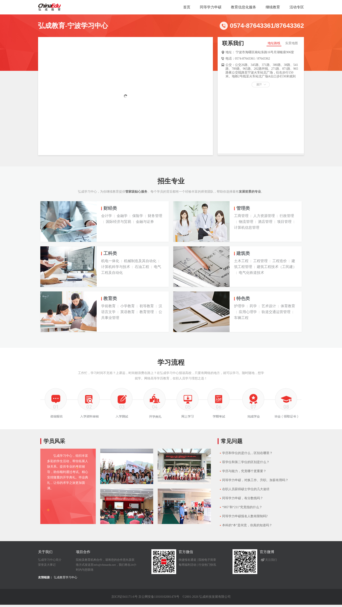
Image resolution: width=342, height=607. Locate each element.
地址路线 (274, 43)
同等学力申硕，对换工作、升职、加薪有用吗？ (255, 480)
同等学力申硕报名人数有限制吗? (245, 516)
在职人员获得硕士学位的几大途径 (245, 489)
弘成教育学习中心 (65, 577)
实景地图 (291, 43)
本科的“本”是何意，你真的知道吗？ (247, 525)
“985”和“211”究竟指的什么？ (242, 507)
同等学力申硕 (210, 7)
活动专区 (297, 7)
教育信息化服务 (243, 7)
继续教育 (273, 7)
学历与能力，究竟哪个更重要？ (244, 471)
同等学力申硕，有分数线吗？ (242, 498)
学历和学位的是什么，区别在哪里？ (247, 453)
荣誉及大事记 (47, 564)
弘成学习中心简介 (50, 559)
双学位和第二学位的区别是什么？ (245, 462)
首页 (186, 7)
